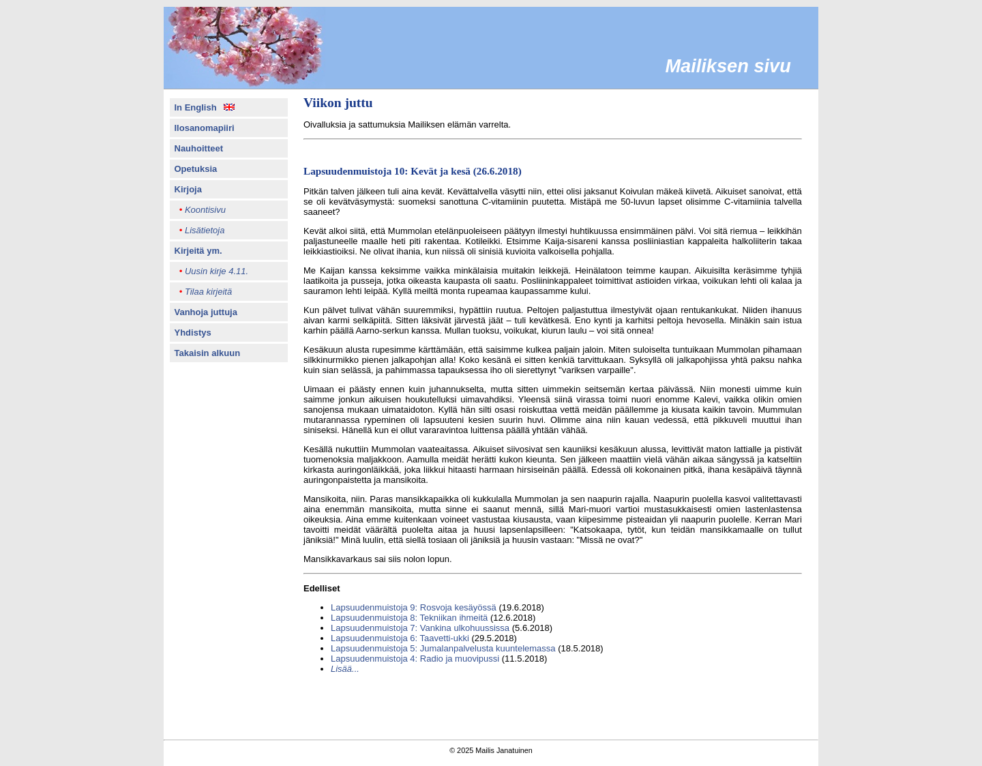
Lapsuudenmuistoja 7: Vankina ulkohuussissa (420, 628)
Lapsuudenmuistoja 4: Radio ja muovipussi (415, 658)
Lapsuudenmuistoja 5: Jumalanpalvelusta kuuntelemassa (443, 648)
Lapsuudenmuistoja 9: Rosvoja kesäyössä (413, 607)
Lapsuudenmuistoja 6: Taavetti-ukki (400, 638)
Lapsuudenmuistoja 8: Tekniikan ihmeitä (409, 618)
